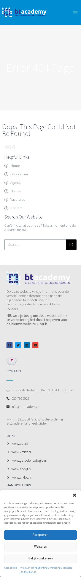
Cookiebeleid (10, 567)
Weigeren (40, 546)
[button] (74, 495)
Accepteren (40, 535)
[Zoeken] (71, 245)
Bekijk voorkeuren (40, 558)
